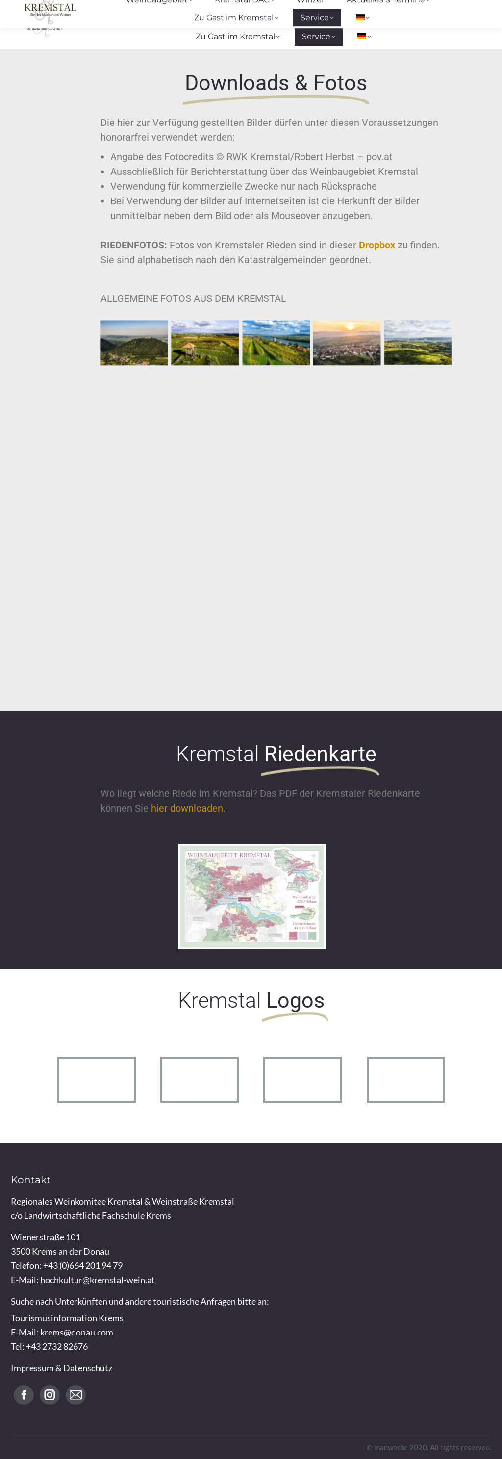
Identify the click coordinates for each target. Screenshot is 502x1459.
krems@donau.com (76, 1332)
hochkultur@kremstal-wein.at (97, 1279)
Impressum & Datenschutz (61, 1367)
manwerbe (391, 1447)
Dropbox (377, 245)
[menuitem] (364, 37)
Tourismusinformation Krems (67, 1317)
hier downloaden (187, 808)
